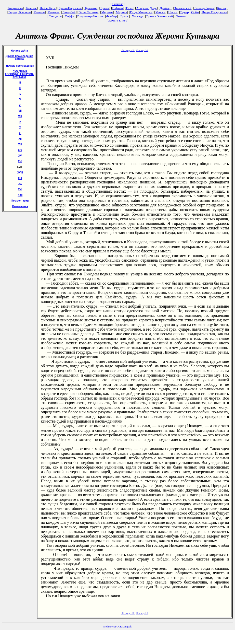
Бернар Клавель (19, 12)
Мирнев (121, 12)
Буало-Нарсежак (70, 8)
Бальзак (31, 8)
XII (20, 138)
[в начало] (117, 4)
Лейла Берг (48, 8)
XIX (20, 178)
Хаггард (137, 16)
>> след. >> (142, 50)
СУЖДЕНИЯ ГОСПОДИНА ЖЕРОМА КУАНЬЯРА (19, 74)
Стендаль (55, 16)
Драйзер (165, 8)
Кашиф (222, 8)
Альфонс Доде (146, 8)
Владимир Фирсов (90, 16)
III (20, 88)
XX (20, 183)
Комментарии (20, 200)
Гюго (129, 8)
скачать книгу (117, 20)
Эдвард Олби (189, 12)
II (20, 82)
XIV (20, 150)
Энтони (181, 16)
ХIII (20, 144)
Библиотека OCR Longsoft (117, 626)
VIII (20, 116)
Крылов (39, 12)
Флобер (111, 16)
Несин (172, 12)
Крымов (53, 12)
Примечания (20, 206)
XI (20, 133)
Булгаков (91, 8)
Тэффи (69, 16)
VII (20, 110)
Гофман (117, 8)
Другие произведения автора (19, 57)
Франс (124, 16)
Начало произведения (20, 65)
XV (20, 155)
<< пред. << (128, 50)
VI (20, 105)
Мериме (107, 12)
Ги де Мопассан (141, 12)
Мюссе (160, 12)
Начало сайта (19, 50)
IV (20, 93)
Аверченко (15, 8)
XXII (20, 195)
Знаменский (182, 8)
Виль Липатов (88, 12)
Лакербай (68, 12)
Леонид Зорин (204, 8)
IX (20, 122)
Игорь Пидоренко (214, 12)
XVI (20, 161)
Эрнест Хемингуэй (159, 16)
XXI (20, 189)
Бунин (104, 8)
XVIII (20, 172)
